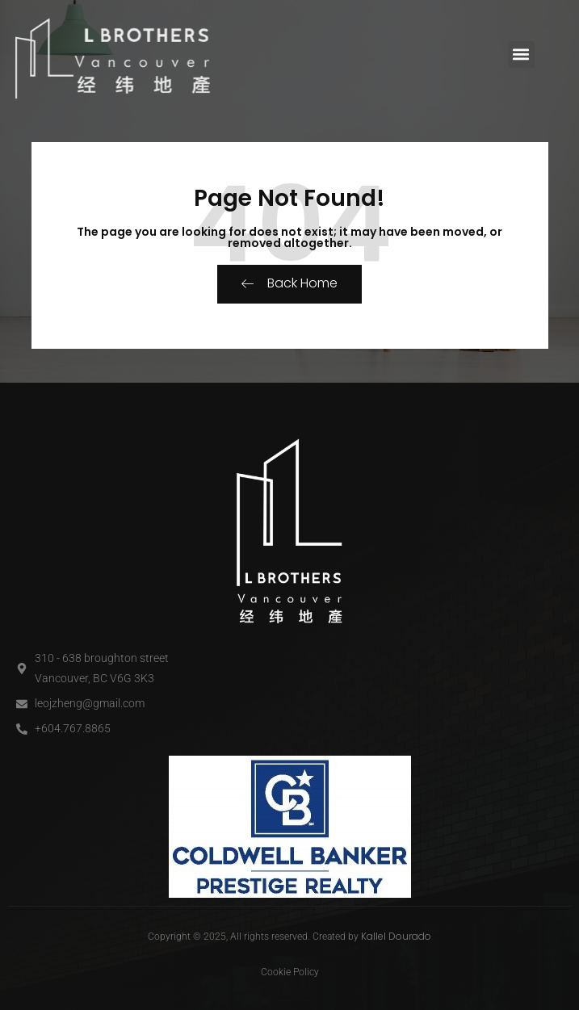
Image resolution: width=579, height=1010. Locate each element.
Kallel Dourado (396, 936)
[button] (521, 54)
